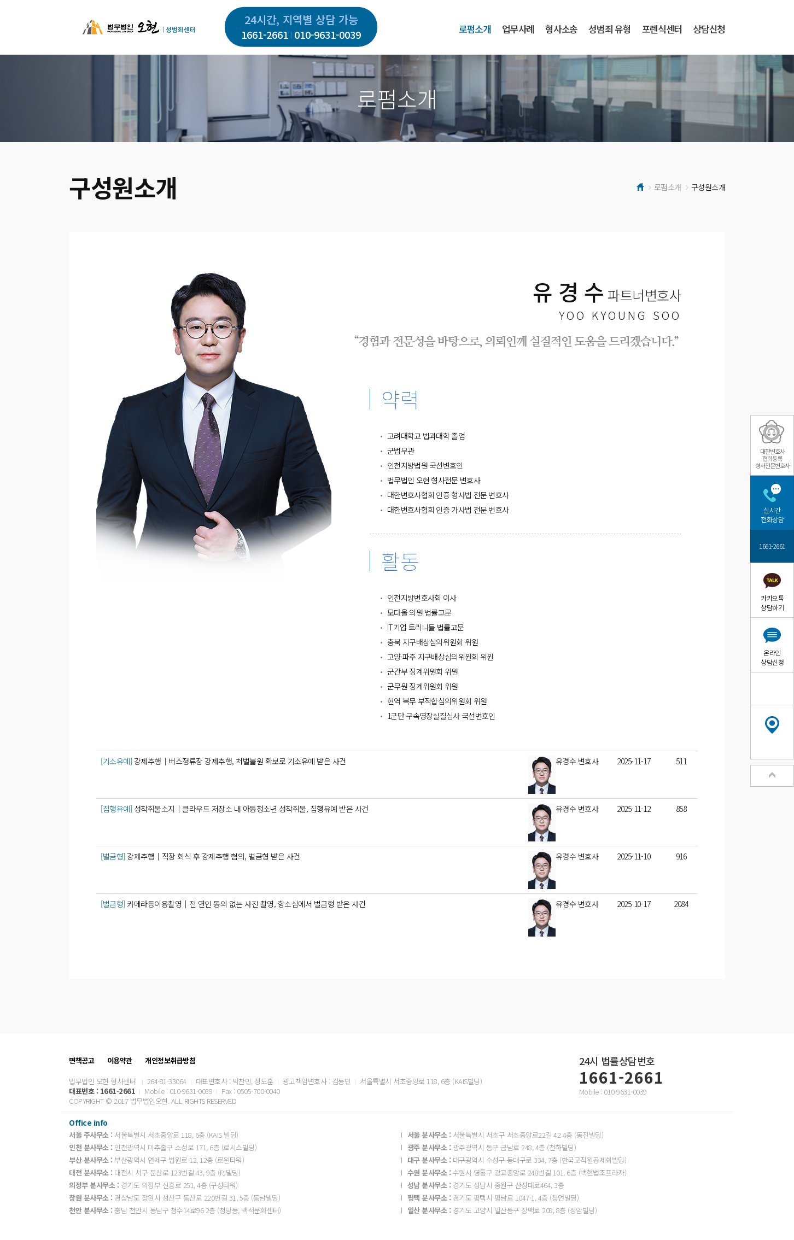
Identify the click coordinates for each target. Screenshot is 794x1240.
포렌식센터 (662, 29)
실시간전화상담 (772, 514)
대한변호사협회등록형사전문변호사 (772, 458)
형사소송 (561, 29)
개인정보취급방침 (170, 1061)
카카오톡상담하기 (772, 602)
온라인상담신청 (772, 657)
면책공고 (81, 1061)
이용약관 (119, 1061)
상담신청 (709, 29)
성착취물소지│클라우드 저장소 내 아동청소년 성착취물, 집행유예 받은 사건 (235, 808)
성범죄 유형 (609, 29)
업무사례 (518, 29)
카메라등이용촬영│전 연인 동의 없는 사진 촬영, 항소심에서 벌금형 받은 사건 (233, 903)
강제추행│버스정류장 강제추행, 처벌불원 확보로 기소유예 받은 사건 (223, 761)
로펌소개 (475, 29)
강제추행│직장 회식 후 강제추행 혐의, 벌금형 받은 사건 (200, 856)
